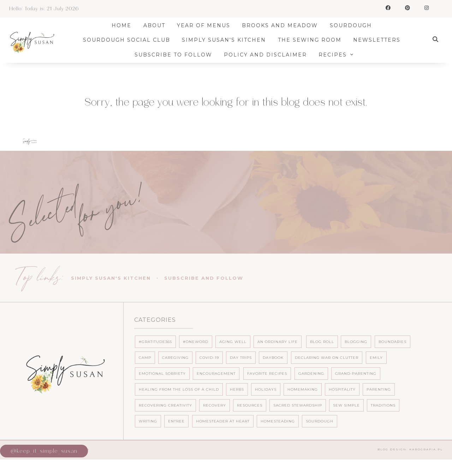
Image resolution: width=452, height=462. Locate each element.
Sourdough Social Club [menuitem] (129, 40)
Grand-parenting (355, 373)
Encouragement (216, 373)
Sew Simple (346, 405)
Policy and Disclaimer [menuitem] (267, 55)
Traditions (383, 405)
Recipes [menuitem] (335, 55)
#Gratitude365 (155, 341)
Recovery (214, 405)
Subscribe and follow (203, 278)
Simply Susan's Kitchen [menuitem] (226, 40)
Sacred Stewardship (297, 405)
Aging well (232, 341)
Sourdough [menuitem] (353, 25)
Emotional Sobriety (162, 373)
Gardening (311, 373)
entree (176, 421)
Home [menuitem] (124, 25)
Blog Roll (322, 341)
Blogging (356, 341)
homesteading (278, 421)
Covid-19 (209, 357)
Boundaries (392, 341)
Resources (249, 405)
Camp (145, 357)
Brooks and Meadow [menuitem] (283, 25)
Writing (148, 421)
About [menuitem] (157, 25)
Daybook (273, 357)
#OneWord (195, 341)
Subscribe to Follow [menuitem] (176, 55)
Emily (376, 357)
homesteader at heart (223, 421)
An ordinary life (277, 341)
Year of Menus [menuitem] (206, 25)
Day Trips (241, 357)
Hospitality (342, 389)
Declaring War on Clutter (326, 357)
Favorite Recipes (267, 373)
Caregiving (175, 357)
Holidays (265, 389)
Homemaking (302, 389)
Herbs (237, 389)
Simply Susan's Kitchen (111, 278)
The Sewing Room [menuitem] (312, 40)
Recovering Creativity (165, 405)
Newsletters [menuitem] (379, 40)
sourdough (319, 421)
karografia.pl (426, 449)
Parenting (379, 389)
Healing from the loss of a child (179, 389)
